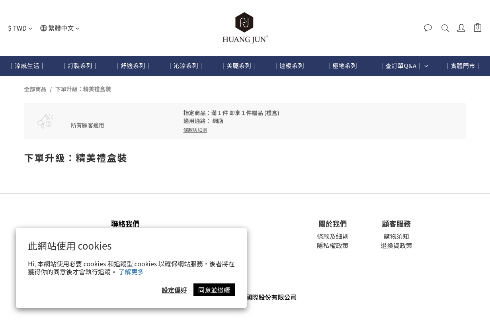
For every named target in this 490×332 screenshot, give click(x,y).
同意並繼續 (214, 290)
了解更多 (131, 271)
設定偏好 (174, 290)
